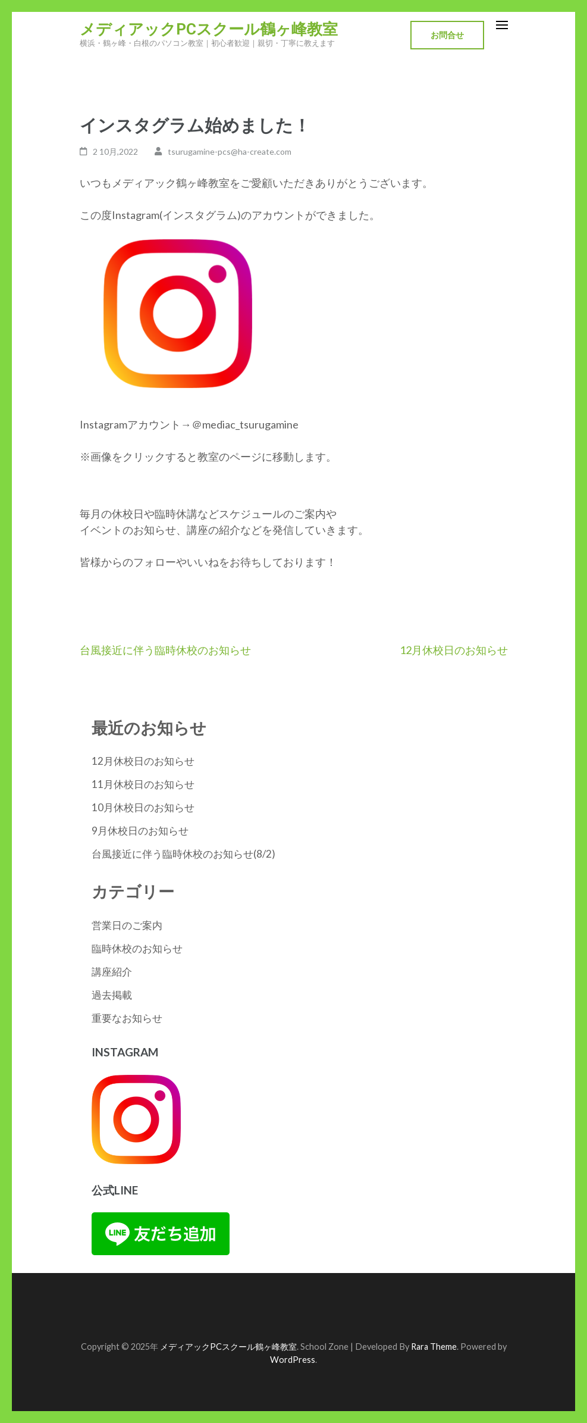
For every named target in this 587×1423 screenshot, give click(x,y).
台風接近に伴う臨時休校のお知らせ (165, 649)
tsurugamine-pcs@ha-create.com (229, 151)
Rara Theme (434, 1346)
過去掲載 (112, 995)
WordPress (292, 1360)
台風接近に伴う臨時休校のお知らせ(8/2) (183, 853)
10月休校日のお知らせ (143, 807)
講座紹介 (112, 971)
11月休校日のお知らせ (143, 784)
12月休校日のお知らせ (454, 649)
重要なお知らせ (127, 1018)
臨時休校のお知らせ (137, 948)
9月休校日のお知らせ (140, 830)
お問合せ (447, 35)
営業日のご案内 (127, 925)
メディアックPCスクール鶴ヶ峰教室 (209, 29)
